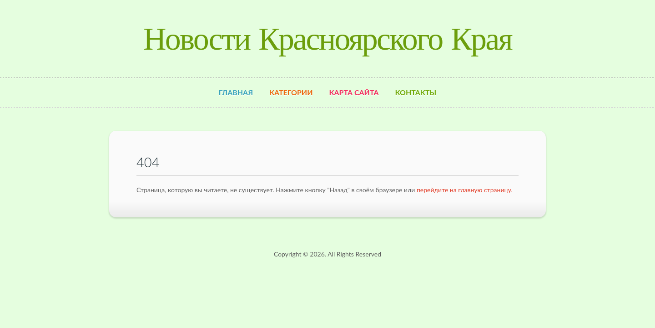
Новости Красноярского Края (327, 38)
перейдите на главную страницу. (465, 190)
